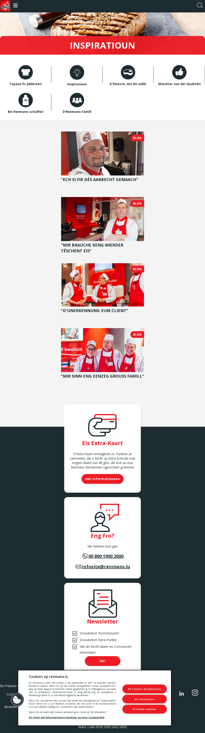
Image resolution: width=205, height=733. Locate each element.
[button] (17, 700)
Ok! (102, 661)
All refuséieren (144, 699)
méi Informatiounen (102, 479)
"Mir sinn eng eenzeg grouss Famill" (102, 376)
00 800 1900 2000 (105, 556)
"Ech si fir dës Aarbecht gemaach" (99, 179)
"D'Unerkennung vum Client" (94, 310)
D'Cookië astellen (144, 709)
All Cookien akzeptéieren (144, 689)
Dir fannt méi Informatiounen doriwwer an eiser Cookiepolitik (66, 717)
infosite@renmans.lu (106, 567)
